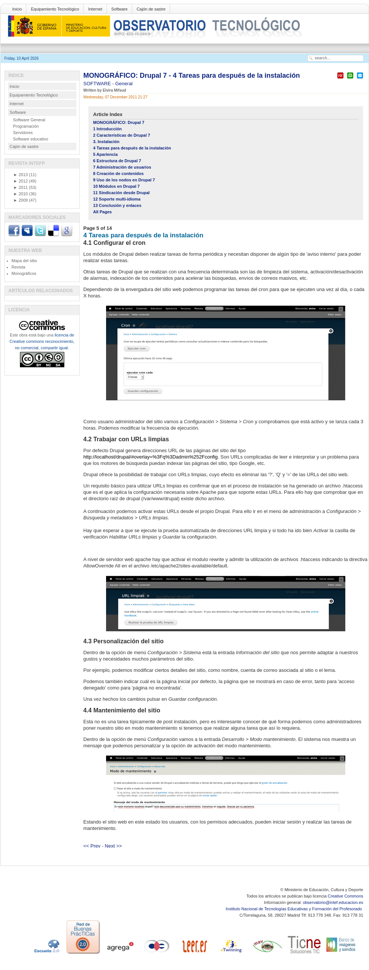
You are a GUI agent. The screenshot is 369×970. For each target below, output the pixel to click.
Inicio (17, 9)
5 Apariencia (105, 154)
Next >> (113, 846)
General (123, 83)
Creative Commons (345, 896)
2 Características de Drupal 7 (121, 135)
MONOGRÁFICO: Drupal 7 (118, 122)
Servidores (23, 132)
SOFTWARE (98, 83)
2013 (21, 174)
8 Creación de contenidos (118, 173)
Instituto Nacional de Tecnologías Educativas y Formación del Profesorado (294, 909)
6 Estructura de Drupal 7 (117, 160)
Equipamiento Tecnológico (55, 9)
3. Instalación (106, 141)
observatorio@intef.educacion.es (333, 902)
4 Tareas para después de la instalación (132, 148)
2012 (21, 181)
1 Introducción (107, 129)
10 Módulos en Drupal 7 (116, 186)
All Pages (102, 212)
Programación (26, 126)
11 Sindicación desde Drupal (121, 192)
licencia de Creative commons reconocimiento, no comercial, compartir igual (41, 341)
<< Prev (92, 846)
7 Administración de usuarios (122, 167)
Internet (95, 9)
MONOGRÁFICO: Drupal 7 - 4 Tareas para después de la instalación (192, 75)
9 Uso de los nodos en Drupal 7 (124, 180)
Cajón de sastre (151, 9)
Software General (29, 120)
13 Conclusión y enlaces (117, 205)
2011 (21, 187)
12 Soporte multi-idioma (117, 199)
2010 (21, 194)
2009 (21, 200)
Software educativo (31, 139)
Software (119, 9)
